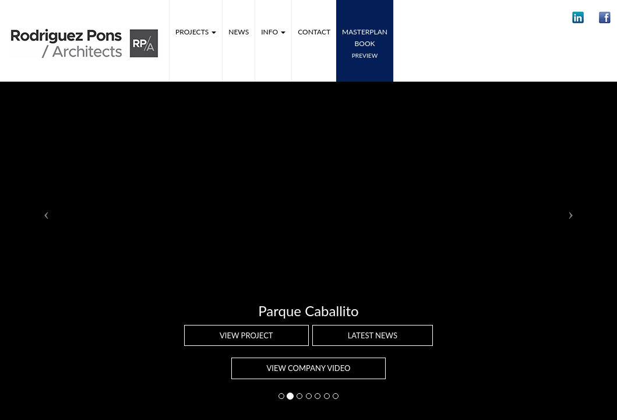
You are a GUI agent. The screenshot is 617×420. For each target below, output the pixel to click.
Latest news (372, 335)
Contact (314, 31)
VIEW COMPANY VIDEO (309, 368)
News (238, 31)
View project (246, 335)
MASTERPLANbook (364, 43)
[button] (578, 17)
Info (273, 31)
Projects (195, 31)
